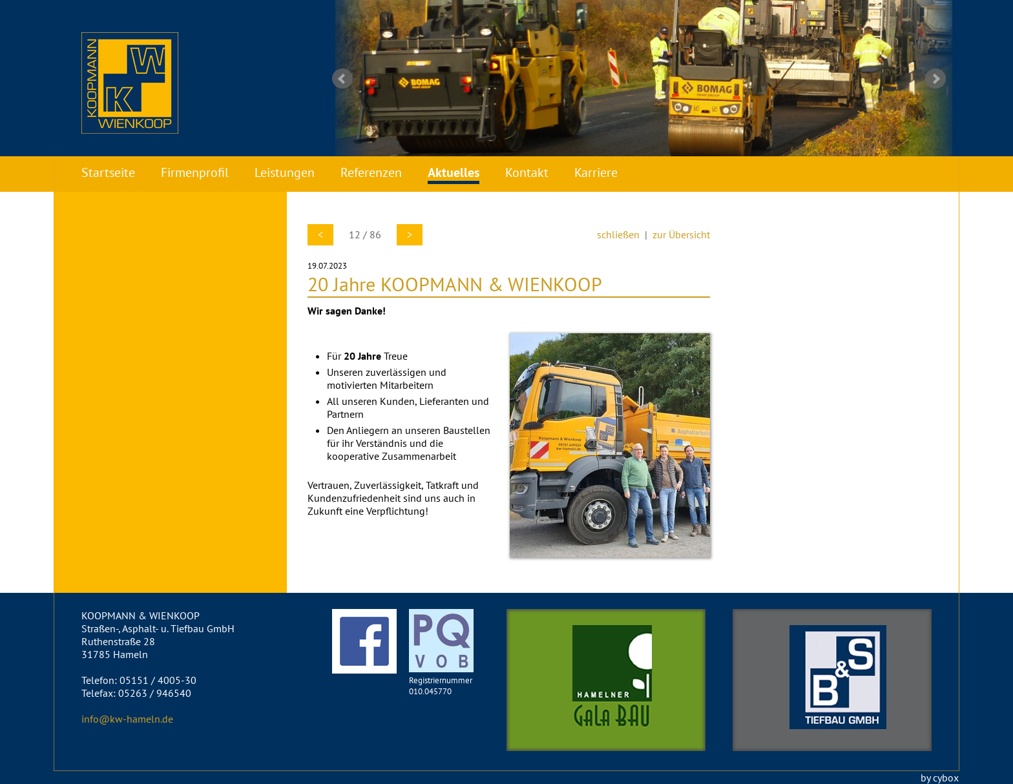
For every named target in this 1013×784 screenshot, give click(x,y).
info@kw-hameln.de (127, 718)
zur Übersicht (681, 234)
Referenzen (371, 172)
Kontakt (526, 172)
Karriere (596, 172)
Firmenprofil (195, 172)
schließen (618, 234)
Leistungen (285, 172)
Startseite (108, 172)
